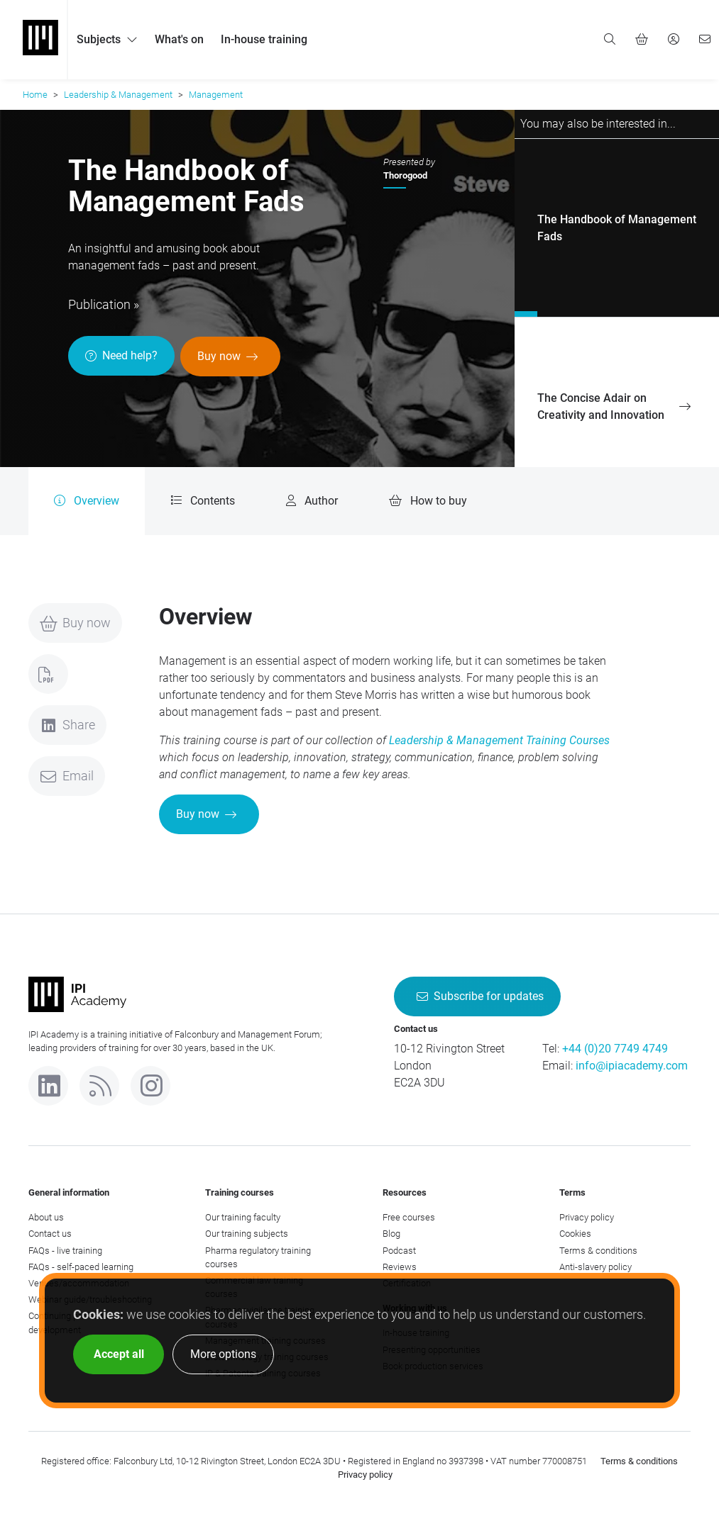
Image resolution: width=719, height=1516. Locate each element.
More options (223, 1354)
